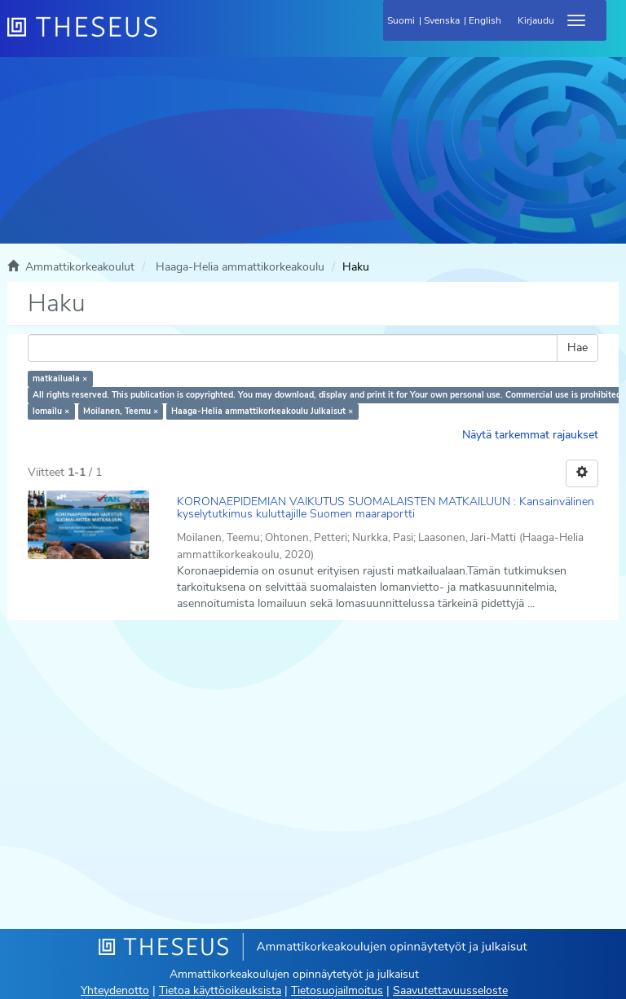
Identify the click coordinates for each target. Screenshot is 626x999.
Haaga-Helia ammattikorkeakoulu (240, 267)
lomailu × (51, 411)
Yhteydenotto (115, 990)
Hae (577, 347)
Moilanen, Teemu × (120, 411)
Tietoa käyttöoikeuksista (220, 990)
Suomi (401, 20)
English (485, 20)
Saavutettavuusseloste (450, 990)
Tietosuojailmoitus (337, 990)
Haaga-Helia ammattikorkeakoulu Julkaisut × (262, 411)
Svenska (442, 20)
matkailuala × (60, 378)
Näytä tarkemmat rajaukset (530, 434)
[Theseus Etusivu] (170, 36)
